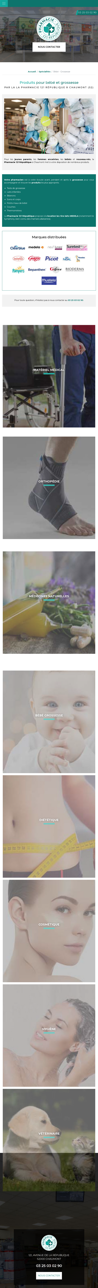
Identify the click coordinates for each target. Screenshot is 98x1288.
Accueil (32, 71)
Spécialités (44, 71)
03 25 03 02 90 (87, 12)
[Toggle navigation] (4, 3)
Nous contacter (49, 47)
